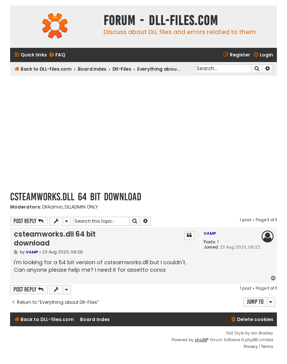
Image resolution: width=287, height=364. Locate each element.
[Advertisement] (143, 132)
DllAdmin (52, 207)
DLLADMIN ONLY (81, 207)
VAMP (210, 233)
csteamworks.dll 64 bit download (75, 197)
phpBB (201, 340)
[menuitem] (57, 55)
